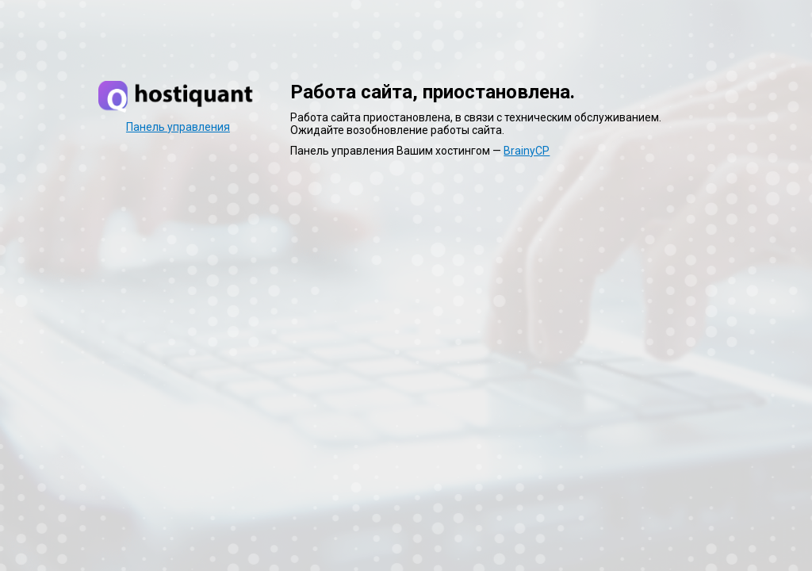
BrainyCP (527, 150)
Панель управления (178, 127)
